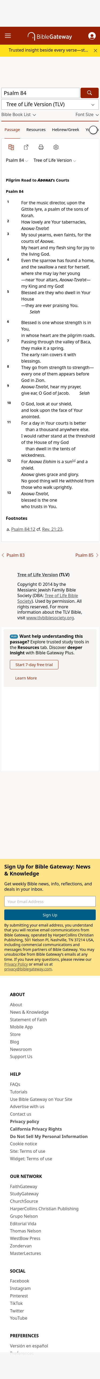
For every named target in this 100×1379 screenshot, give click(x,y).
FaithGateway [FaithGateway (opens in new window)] (23, 1186)
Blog (14, 1042)
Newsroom (21, 1049)
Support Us (21, 1056)
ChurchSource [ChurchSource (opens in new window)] (24, 1201)
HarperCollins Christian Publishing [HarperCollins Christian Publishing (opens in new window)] (44, 1209)
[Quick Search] (40, 93)
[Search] (90, 93)
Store (15, 1034)
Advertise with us (27, 1106)
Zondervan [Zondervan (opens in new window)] (21, 1246)
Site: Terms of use (27, 1151)
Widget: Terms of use (31, 1159)
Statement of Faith (28, 1020)
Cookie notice (23, 1144)
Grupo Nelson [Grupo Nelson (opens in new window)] (24, 1216)
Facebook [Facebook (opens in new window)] (19, 1281)
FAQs (15, 1084)
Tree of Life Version (37, 575)
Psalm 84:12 (23, 529)
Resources (36, 129)
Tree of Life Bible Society (47, 598)
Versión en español (29, 1346)
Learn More (26, 678)
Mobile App (21, 1027)
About (16, 1005)
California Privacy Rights (36, 1129)
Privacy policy (24, 1121)
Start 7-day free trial (34, 664)
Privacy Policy (16, 964)
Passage (12, 129)
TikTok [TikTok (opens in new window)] (16, 1303)
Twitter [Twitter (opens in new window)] (17, 1311)
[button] (92, 36)
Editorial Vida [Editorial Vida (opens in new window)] (23, 1224)
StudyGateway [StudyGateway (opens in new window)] (24, 1194)
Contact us (20, 1114)
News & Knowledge (29, 1012)
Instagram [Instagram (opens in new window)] (20, 1288)
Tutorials (18, 1092)
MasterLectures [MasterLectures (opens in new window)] (25, 1253)
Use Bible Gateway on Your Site (41, 1099)
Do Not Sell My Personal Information (49, 1136)
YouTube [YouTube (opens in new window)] (18, 1318)
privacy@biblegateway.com (28, 968)
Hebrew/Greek (65, 129)
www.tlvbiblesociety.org (50, 618)
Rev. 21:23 (52, 529)
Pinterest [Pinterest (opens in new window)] (19, 1296)
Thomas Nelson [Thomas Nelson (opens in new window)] (25, 1231)
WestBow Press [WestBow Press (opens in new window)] (25, 1238)
